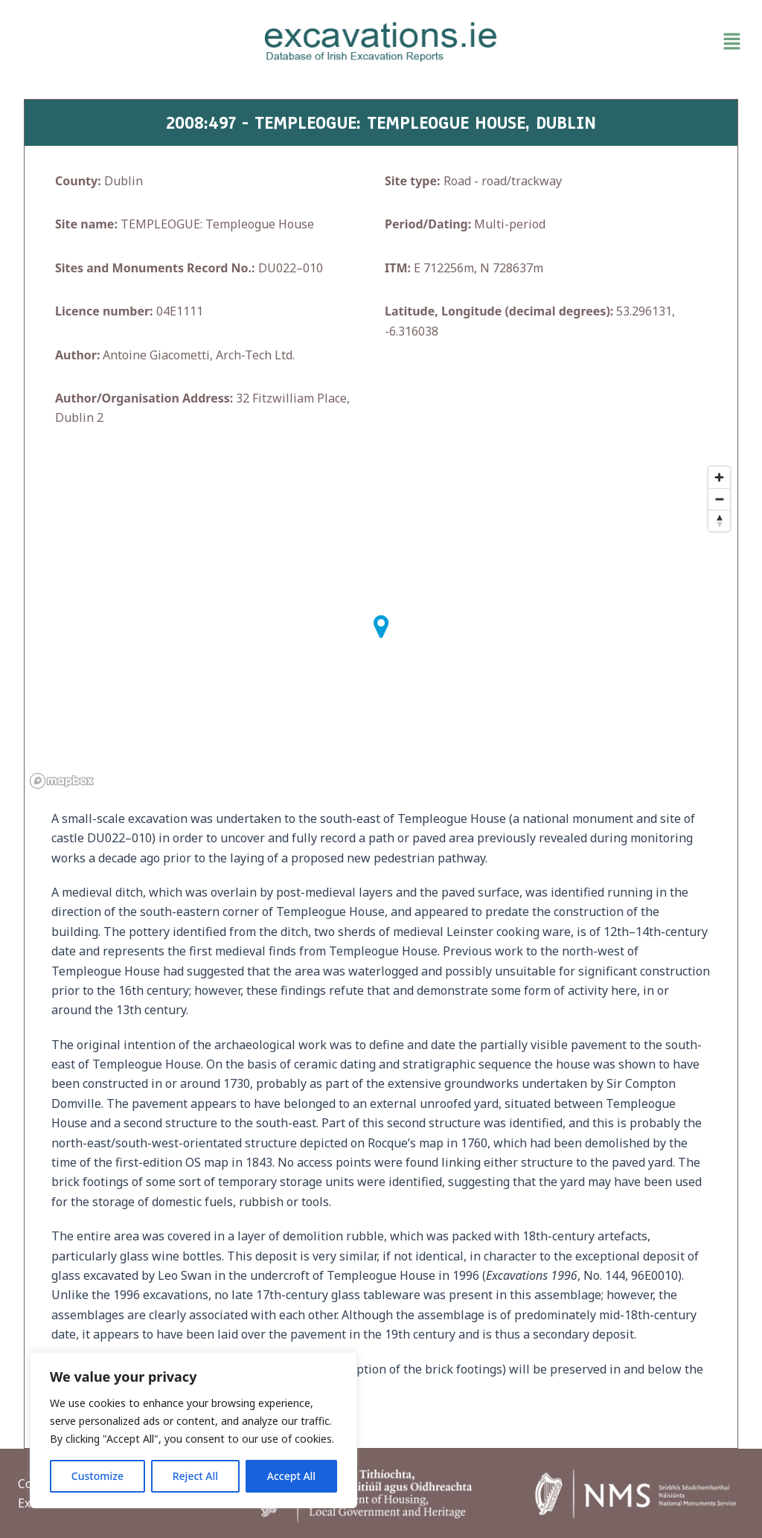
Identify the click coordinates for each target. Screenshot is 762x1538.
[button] (630, 41)
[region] (193, 1430)
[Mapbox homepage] (62, 780)
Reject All (195, 1476)
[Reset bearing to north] (719, 520)
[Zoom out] (719, 499)
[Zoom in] (719, 477)
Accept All (291, 1476)
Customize (97, 1476)
